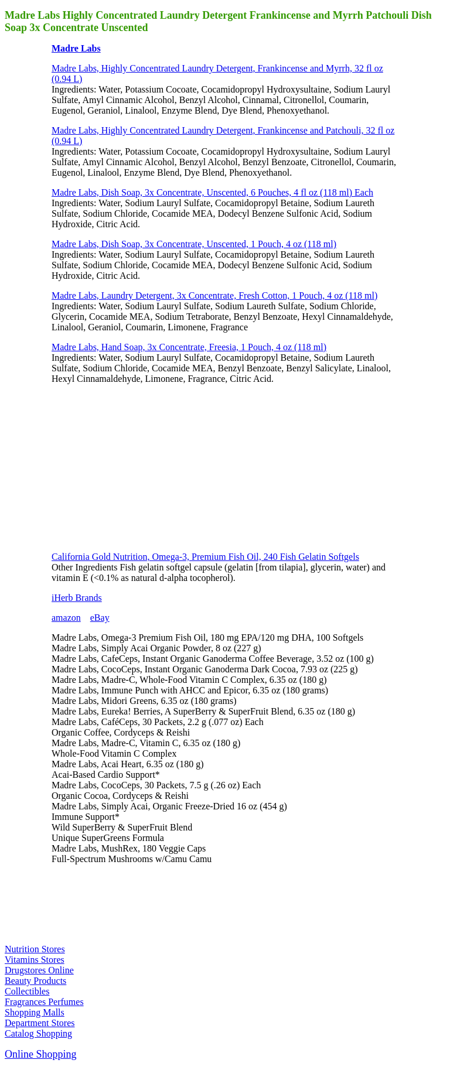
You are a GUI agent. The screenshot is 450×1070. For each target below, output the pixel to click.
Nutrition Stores (35, 949)
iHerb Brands (77, 598)
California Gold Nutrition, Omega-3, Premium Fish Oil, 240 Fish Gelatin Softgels (205, 557)
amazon (66, 618)
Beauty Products (35, 981)
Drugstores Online (39, 970)
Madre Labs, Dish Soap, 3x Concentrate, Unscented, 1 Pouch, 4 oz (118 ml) (194, 244)
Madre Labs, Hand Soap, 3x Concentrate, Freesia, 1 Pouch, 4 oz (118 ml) (189, 347)
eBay (100, 618)
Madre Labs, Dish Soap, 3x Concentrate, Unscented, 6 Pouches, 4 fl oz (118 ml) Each (212, 192)
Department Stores (40, 1023)
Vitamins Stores (34, 960)
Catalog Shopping (38, 1033)
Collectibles (27, 991)
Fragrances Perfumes (44, 1002)
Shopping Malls (34, 1012)
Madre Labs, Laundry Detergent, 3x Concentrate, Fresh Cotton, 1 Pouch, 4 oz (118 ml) (214, 295)
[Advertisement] (139, 467)
